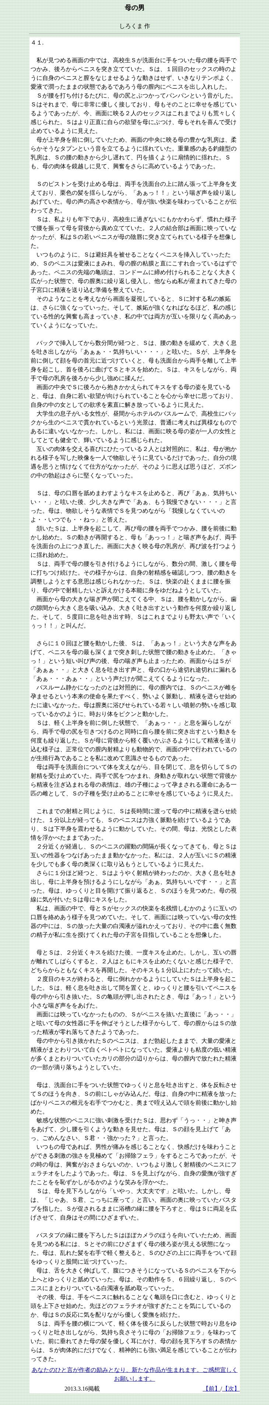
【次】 (231, 1388)
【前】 (211, 1388)
